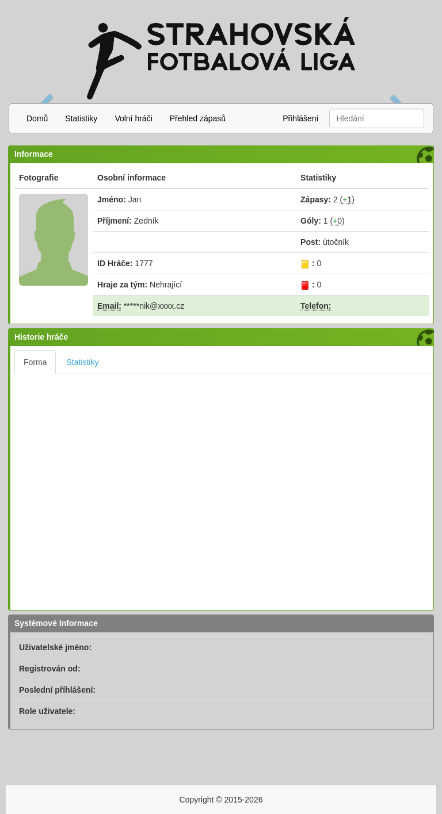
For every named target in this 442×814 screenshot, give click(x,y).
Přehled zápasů (198, 118)
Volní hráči (133, 118)
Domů (37, 118)
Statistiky (81, 118)
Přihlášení (300, 118)
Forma (35, 362)
